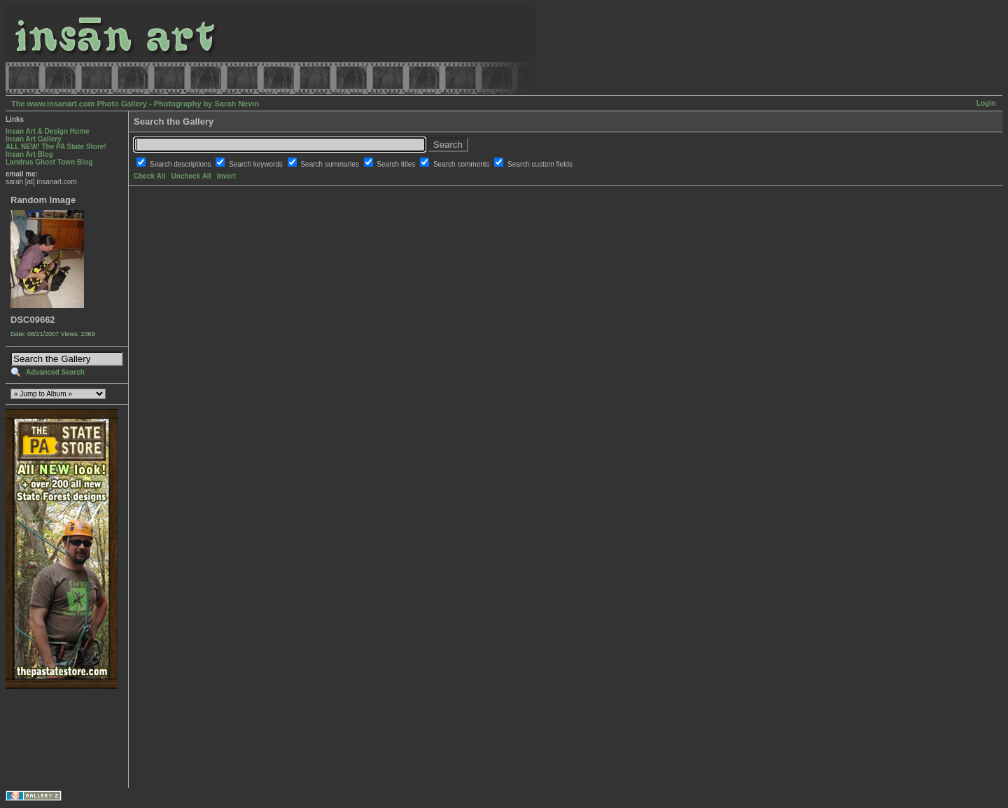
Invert (226, 176)
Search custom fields (540, 164)
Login (985, 103)
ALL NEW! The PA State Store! (56, 147)
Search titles (397, 164)
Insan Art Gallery (34, 139)
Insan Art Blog (29, 154)
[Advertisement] (49, 738)
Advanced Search (55, 372)
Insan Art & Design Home (48, 131)
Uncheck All (191, 176)
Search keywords (256, 164)
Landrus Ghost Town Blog (49, 162)
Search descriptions (182, 164)
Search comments (462, 164)
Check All (149, 176)
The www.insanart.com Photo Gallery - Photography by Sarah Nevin (135, 103)
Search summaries (330, 164)
